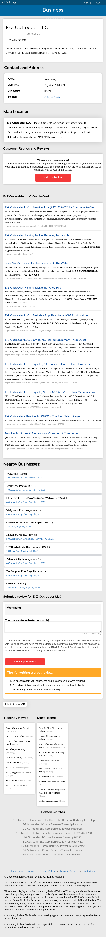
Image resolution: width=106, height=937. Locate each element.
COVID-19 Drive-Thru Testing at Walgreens (36, 498)
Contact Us (89, 872)
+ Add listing (9, 2)
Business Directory (53, 11)
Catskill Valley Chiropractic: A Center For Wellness (52, 793)
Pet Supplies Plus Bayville (26, 571)
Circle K (16, 583)
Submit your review (25, 662)
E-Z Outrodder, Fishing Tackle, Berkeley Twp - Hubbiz (39, 235)
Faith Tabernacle (17, 763)
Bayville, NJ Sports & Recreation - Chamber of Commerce (41, 433)
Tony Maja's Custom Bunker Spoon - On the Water (37, 263)
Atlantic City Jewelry (23, 559)
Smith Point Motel (18, 781)
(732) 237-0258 (52, 97)
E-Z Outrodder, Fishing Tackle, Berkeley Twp (33, 287)
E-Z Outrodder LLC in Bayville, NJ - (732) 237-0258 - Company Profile (49, 207)
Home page (17, 872)
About (31, 872)
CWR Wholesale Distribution (28, 546)
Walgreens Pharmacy (23, 510)
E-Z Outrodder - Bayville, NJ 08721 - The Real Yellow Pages (42, 416)
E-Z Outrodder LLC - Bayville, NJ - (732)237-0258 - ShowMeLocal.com (50, 392)
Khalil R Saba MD (15, 705)
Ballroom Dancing (51, 777)
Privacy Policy (47, 872)
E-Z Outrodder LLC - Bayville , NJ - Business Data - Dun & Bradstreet (48, 364)
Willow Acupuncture (52, 802)
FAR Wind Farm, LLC (19, 758)
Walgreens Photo (21, 485)
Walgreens (17, 473)
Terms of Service (69, 872)
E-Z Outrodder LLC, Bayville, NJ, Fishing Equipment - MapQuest (45, 339)
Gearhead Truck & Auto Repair (29, 522)
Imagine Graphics (21, 534)
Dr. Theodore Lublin (19, 737)
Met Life (17, 768)
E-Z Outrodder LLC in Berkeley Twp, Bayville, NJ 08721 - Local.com (47, 315)
